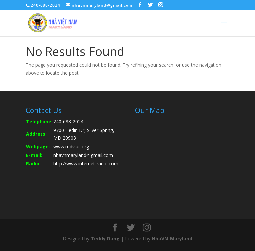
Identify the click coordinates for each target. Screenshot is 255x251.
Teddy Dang (105, 238)
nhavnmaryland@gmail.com (83, 155)
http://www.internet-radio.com (85, 163)
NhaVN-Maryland (172, 238)
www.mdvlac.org (71, 146)
